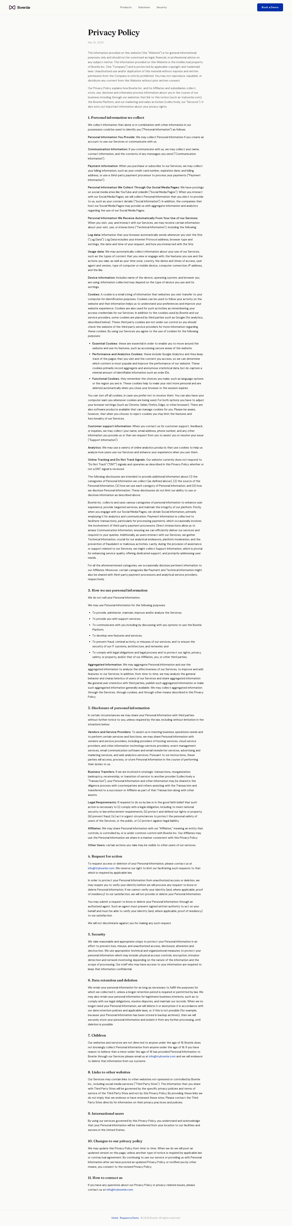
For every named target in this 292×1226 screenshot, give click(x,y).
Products (126, 7)
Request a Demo (129, 1217)
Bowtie (19, 7)
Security (162, 7)
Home (115, 1217)
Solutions (144, 7)
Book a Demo (270, 7)
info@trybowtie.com (101, 868)
